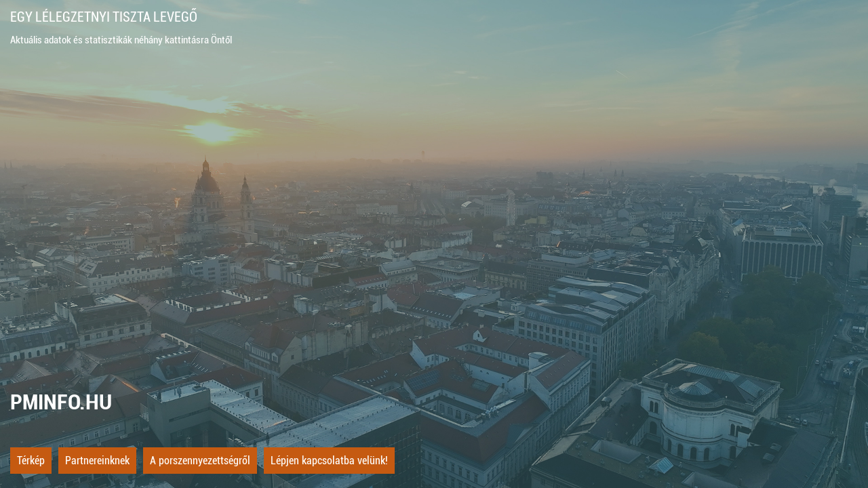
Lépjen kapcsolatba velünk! (329, 460)
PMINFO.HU (61, 402)
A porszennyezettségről (200, 460)
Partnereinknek (97, 460)
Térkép (31, 460)
